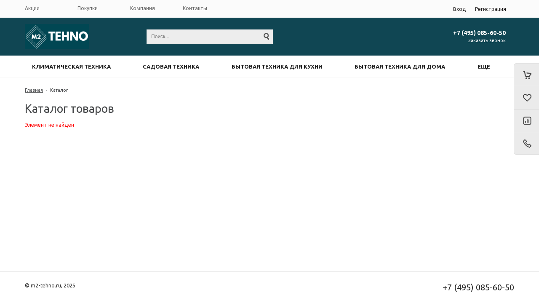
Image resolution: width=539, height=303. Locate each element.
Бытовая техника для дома (400, 66)
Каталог (59, 90)
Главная (34, 90)
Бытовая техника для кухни (277, 66)
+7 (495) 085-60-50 (479, 32)
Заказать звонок (487, 40)
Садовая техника (171, 66)
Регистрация (490, 9)
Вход (459, 9)
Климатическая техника (71, 66)
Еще (484, 66)
